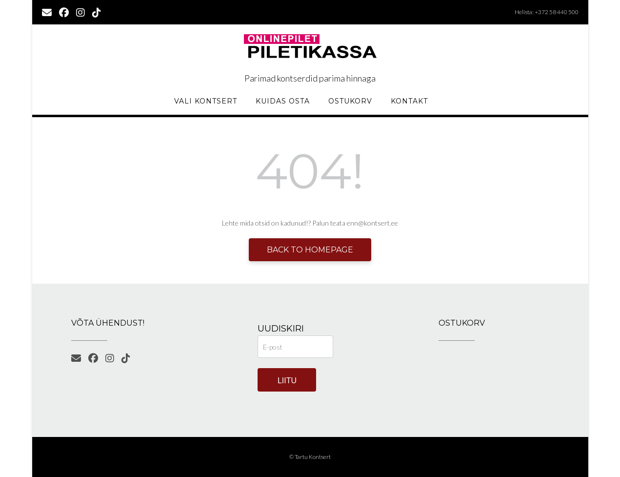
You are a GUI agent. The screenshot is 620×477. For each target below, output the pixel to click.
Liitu (287, 380)
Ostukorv (350, 101)
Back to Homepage (310, 249)
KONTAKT (409, 101)
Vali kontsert (205, 101)
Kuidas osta (283, 101)
